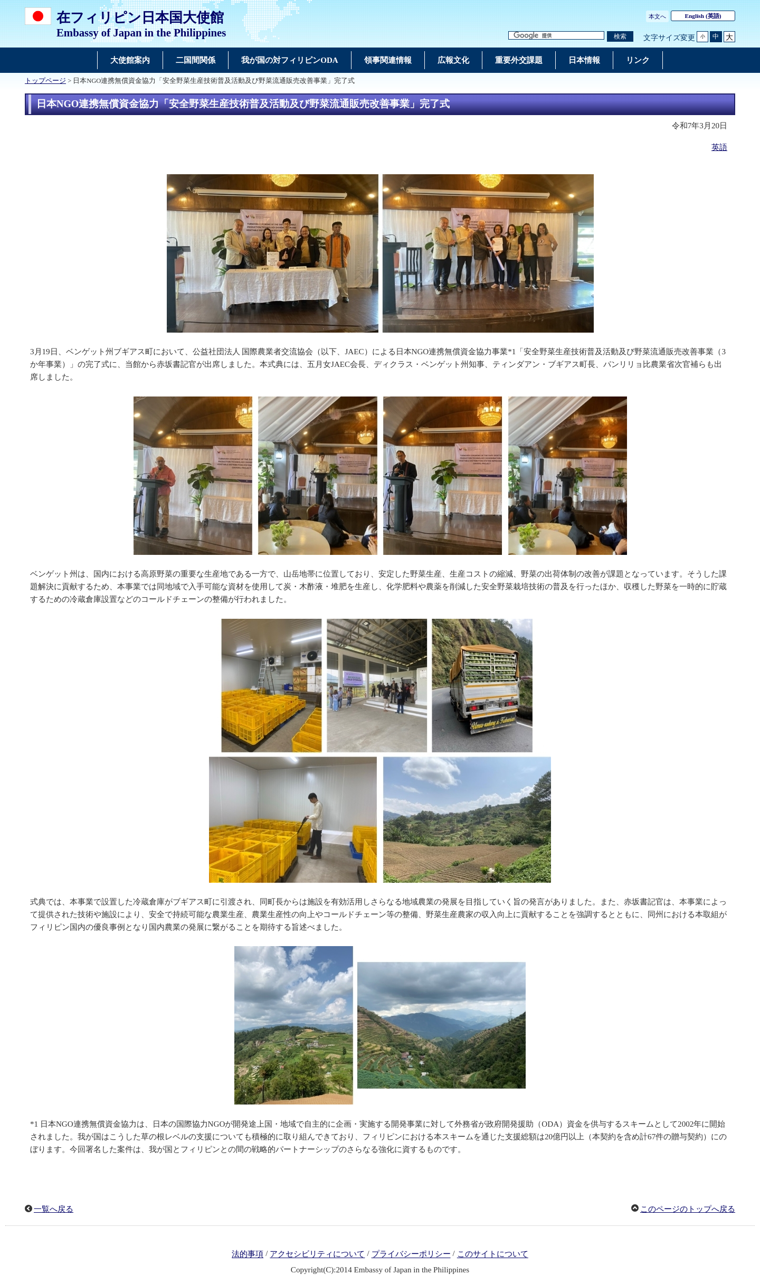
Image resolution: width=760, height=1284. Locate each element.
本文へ (657, 16)
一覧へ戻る (53, 1209)
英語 (719, 147)
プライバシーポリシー (411, 1254)
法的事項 (247, 1254)
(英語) (703, 16)
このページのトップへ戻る (687, 1209)
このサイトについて (492, 1254)
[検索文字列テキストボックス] (556, 35)
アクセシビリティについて (317, 1254)
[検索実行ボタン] (620, 36)
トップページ (45, 80)
